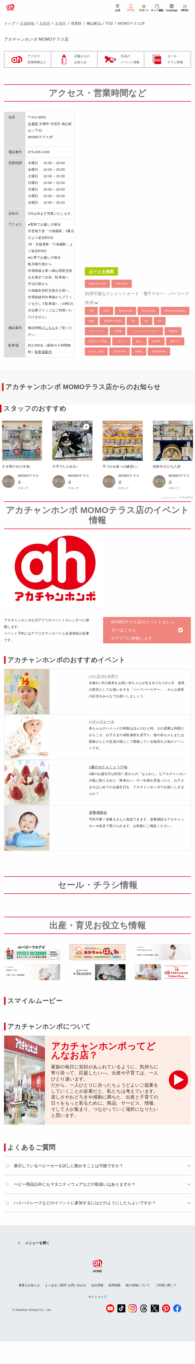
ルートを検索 (101, 271)
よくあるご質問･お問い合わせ (65, 1285)
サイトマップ (97, 1297)
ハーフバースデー (103, 676)
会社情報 (97, 1285)
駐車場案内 (43, 352)
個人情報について (138, 1285)
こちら (50, 328)
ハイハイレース (102, 722)
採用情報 (114, 1285)
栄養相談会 (98, 813)
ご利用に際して (165, 1285)
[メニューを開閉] (185, 8)
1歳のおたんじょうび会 (108, 767)
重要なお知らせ (29, 1285)
